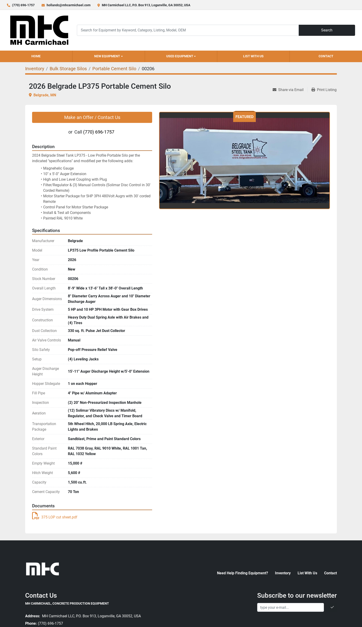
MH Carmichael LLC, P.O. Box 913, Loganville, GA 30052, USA (146, 5)
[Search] (188, 30)
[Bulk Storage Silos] (68, 68)
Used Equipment (179, 56)
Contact (326, 56)
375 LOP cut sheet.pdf (54, 517)
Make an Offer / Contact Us (92, 117)
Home (36, 56)
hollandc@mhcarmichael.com (68, 5)
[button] (108, 56)
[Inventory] (34, 68)
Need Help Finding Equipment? (242, 573)
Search (326, 30)
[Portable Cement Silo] (114, 68)
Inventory (283, 573)
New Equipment (107, 56)
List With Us (253, 56)
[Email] (290, 607)
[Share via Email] (290, 90)
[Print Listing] (324, 90)
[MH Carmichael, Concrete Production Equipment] (42, 568)
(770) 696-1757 (23, 5)
